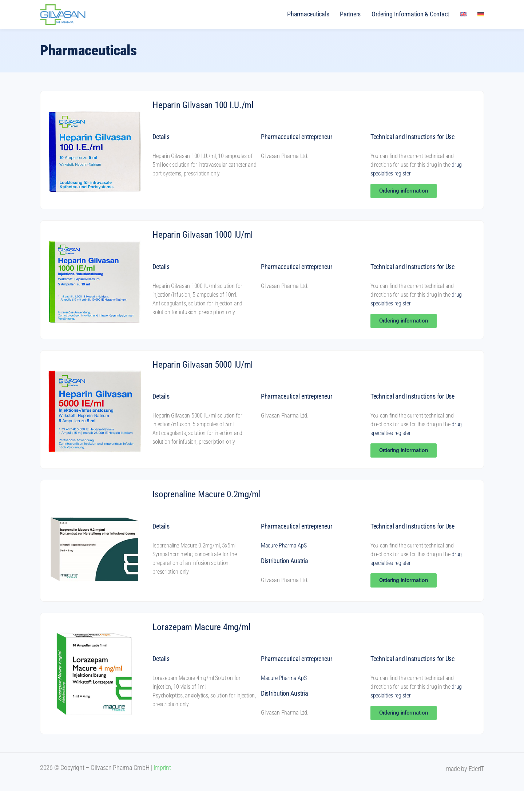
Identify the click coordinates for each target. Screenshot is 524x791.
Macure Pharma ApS (283, 545)
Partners (350, 14)
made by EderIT (465, 768)
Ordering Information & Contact (410, 14)
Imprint (162, 767)
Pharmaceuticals (308, 14)
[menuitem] (463, 14)
